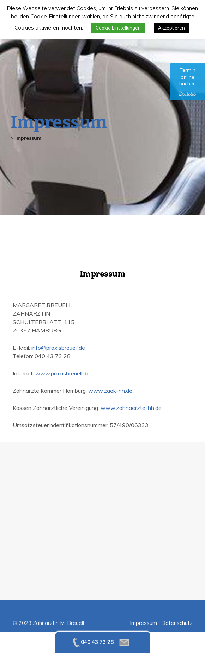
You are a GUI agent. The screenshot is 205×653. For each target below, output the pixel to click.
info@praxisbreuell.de (58, 347)
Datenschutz (177, 623)
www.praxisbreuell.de (62, 373)
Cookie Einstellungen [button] (118, 28)
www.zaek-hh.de (110, 390)
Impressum (143, 623)
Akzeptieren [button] (171, 28)
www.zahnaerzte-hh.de (131, 407)
